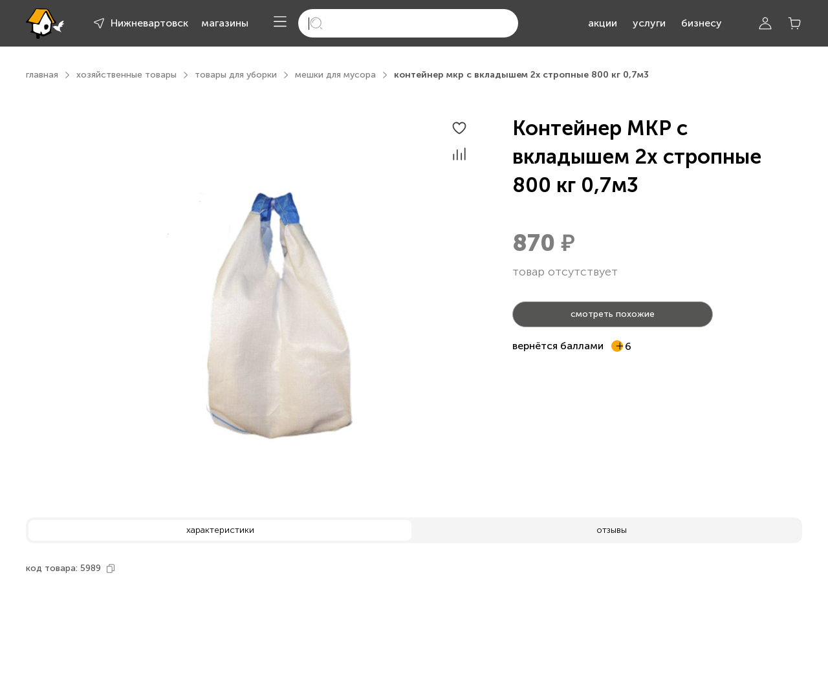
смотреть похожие (613, 313)
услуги (649, 23)
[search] (408, 23)
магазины (224, 23)
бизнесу (701, 23)
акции (602, 23)
